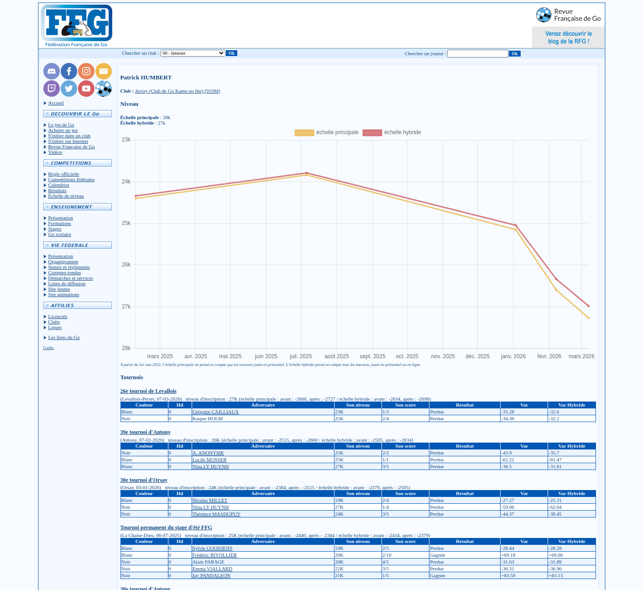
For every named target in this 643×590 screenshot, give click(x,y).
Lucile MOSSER (210, 459)
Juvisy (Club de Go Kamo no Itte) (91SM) (177, 91)
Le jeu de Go (61, 124)
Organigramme (63, 261)
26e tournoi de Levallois (148, 391)
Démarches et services (70, 278)
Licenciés (58, 316)
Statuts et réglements (69, 267)
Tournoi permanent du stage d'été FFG (166, 527)
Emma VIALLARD (212, 568)
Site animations (63, 294)
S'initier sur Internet (68, 141)
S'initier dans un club (69, 135)
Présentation (60, 217)
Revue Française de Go (71, 146)
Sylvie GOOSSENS (213, 548)
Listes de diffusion (67, 283)
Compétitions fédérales (71, 179)
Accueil (56, 102)
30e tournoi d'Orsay (143, 480)
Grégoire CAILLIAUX (216, 411)
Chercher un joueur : (425, 53)
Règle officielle (63, 174)
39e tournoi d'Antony (145, 432)
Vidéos (55, 152)
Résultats (57, 190)
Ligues (55, 327)
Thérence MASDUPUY (216, 514)
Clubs (54, 321)
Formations (59, 223)
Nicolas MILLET (210, 500)
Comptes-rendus (64, 272)
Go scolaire (59, 234)
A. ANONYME (208, 452)
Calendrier (58, 185)
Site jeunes (59, 289)
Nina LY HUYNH (211, 466)
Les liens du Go (64, 337)
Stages (55, 228)
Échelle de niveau (66, 195)
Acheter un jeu (63, 130)
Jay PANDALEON (212, 575)
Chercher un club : (140, 53)
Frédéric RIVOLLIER (215, 555)
